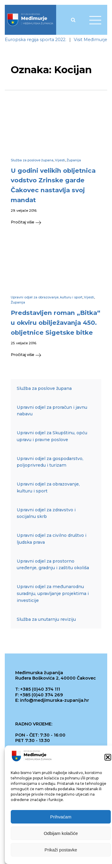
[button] (108, 760)
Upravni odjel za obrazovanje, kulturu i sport (46, 297)
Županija (74, 160)
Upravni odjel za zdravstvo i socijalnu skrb (46, 513)
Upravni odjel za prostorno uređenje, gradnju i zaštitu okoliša (53, 564)
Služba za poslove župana (32, 160)
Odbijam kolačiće (61, 835)
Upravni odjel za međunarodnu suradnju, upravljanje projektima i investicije (53, 593)
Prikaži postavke (61, 852)
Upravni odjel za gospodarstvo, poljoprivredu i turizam (50, 462)
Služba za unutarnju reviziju (46, 619)
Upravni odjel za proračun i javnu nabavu (52, 411)
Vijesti (60, 160)
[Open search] (73, 19)
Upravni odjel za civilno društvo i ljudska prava (51, 539)
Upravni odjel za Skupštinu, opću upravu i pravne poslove (52, 436)
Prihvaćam (60, 819)
